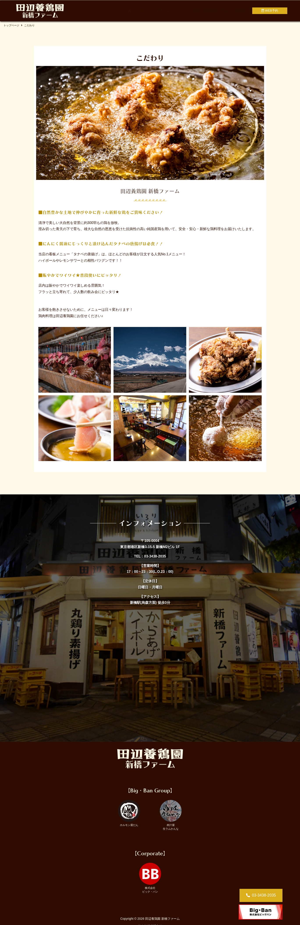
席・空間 (192, 10)
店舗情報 (209, 10)
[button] (261, 895)
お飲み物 (174, 10)
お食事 (158, 10)
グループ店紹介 (232, 10)
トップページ (11, 25)
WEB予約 (269, 10)
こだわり (142, 10)
